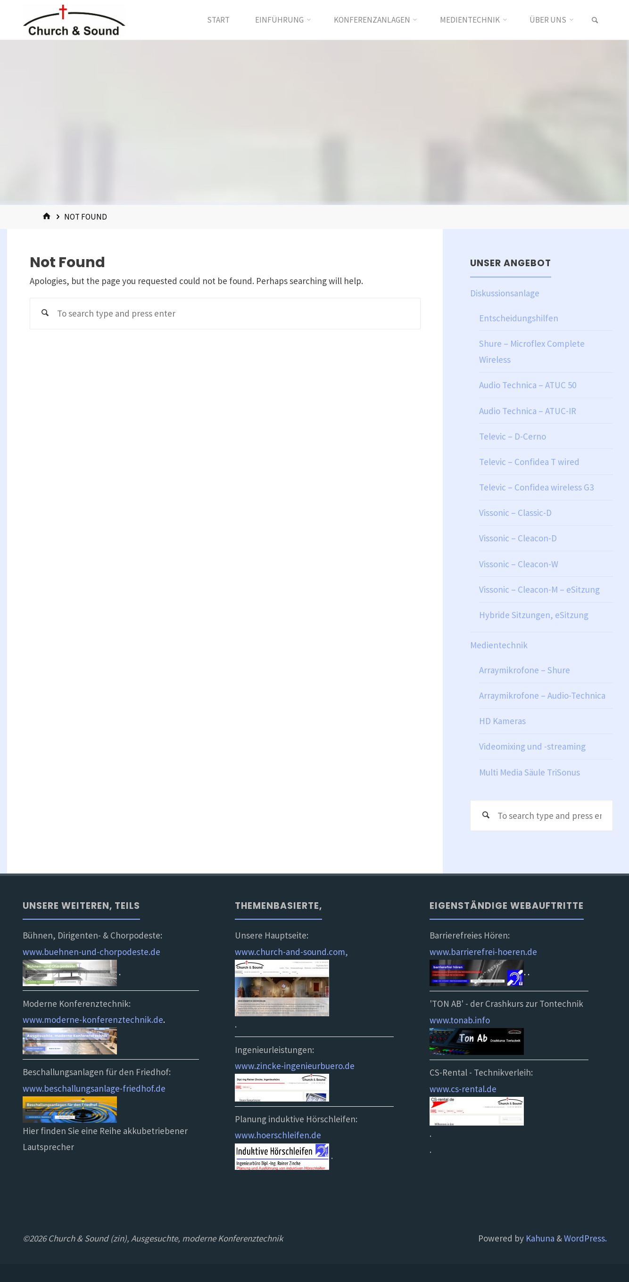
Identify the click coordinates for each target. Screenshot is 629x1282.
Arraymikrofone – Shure (524, 670)
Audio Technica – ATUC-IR (527, 410)
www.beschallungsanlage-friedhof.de (94, 1088)
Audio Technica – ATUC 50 (527, 385)
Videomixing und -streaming (532, 746)
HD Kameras (502, 721)
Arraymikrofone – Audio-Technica (542, 695)
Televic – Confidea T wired (529, 461)
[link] (595, 20)
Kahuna (539, 1238)
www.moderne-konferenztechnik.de (93, 1019)
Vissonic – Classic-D (515, 512)
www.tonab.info (460, 1020)
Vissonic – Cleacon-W (518, 564)
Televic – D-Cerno (512, 436)
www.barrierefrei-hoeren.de (483, 951)
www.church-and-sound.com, (291, 951)
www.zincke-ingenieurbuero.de (295, 1065)
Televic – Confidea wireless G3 (536, 487)
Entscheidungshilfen (518, 318)
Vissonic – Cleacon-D (518, 538)
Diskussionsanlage (504, 293)
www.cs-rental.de (463, 1088)
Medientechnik (499, 645)
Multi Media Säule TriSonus (529, 772)
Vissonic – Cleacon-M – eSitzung (539, 589)
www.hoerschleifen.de (278, 1135)
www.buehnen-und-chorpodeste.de (91, 951)
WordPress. (585, 1238)
